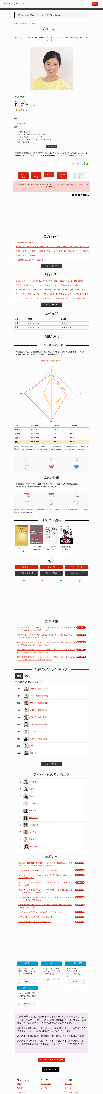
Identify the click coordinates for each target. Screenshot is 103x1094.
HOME (19, 1084)
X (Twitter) (51, 1069)
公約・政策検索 (51, 573)
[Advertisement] (51, 216)
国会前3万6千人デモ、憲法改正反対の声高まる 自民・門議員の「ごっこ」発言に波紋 (49, 281)
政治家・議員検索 (26, 573)
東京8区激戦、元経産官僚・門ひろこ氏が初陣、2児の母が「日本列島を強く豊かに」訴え (50, 290)
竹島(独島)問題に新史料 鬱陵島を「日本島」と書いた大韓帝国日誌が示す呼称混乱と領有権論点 (45, 899)
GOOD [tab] (19, 676)
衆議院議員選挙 (33, 323)
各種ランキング (76, 573)
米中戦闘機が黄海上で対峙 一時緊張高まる (35, 917)
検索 (30, 982)
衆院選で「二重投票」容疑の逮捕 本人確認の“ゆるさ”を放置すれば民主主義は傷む (45, 884)
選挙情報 (29, 1004)
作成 (94, 4)
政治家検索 (21, 1092)
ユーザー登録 (46, 1084)
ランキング (53, 979)
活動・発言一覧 (76, 567)
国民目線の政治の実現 (24, 242)
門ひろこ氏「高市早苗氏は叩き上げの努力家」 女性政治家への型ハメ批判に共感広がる (50, 299)
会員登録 (18, 185)
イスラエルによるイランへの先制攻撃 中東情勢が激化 (40, 912)
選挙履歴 (62, 176)
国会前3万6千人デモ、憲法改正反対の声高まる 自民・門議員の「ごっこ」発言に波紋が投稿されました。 (44, 636)
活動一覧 (36, 176)
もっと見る (51, 146)
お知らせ (68, 1084)
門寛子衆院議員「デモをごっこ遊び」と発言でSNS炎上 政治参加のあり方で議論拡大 (49, 285)
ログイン (81, 185)
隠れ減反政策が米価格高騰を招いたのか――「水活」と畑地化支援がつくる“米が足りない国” (45, 906)
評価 (69, 156)
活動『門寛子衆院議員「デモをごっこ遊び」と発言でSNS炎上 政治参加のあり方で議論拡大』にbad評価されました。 (46, 629)
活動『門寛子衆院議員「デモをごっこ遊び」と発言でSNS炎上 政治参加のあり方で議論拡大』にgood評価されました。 (46, 651)
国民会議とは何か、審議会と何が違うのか (34, 922)
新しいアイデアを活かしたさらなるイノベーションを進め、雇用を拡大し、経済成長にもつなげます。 (55, 247)
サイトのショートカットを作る (51, 1060)
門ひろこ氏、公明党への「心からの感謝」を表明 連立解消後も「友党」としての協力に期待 (52, 294)
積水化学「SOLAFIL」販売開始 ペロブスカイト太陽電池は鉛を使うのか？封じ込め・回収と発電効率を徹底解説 (45, 864)
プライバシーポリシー (73, 1092)
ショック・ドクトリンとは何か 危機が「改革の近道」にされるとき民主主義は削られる (45, 876)
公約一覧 (23, 176)
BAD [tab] (26, 676)
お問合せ (68, 1088)
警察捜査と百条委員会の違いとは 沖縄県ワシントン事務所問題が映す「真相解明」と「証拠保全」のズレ (45, 891)
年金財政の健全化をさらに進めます (29, 260)
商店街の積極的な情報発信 (26, 256)
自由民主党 (21, 123)
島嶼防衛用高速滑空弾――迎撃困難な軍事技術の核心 (38, 871)
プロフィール (26, 567)
